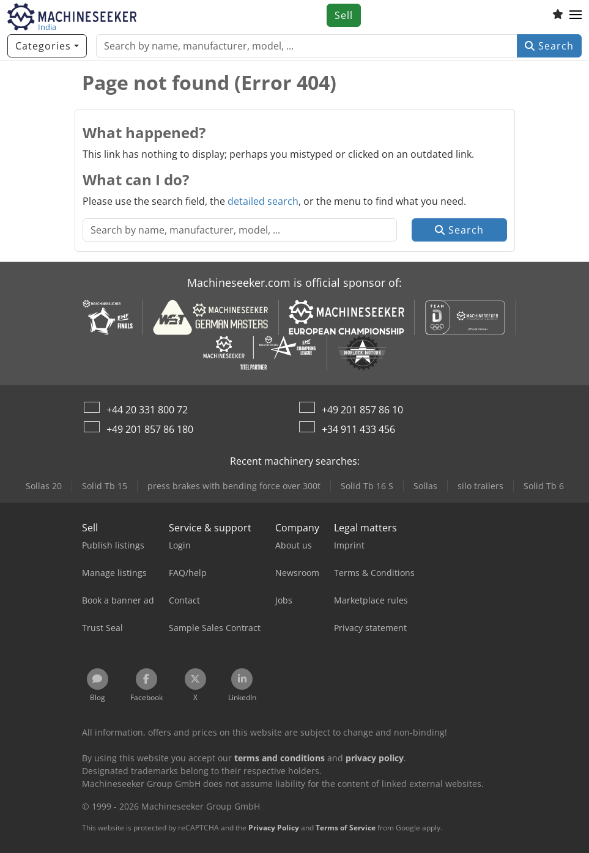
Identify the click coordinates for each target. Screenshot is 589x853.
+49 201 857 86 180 (149, 429)
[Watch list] (557, 15)
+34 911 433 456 (358, 429)
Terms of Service (346, 827)
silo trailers (480, 486)
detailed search (263, 201)
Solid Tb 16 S (367, 486)
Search (549, 46)
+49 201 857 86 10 (362, 409)
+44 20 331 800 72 (147, 409)
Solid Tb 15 (104, 486)
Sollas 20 (44, 486)
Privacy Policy (273, 827)
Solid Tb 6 (544, 486)
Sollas (425, 486)
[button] (575, 15)
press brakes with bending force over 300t (233, 486)
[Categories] (47, 45)
